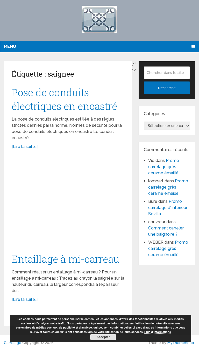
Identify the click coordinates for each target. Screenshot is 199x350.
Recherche (167, 88)
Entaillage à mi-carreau (65, 258)
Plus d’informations (157, 331)
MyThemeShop (180, 343)
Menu (10, 46)
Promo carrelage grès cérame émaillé (163, 166)
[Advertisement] (68, 204)
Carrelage (12, 343)
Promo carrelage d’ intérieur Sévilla (167, 207)
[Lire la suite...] (25, 146)
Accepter (103, 337)
